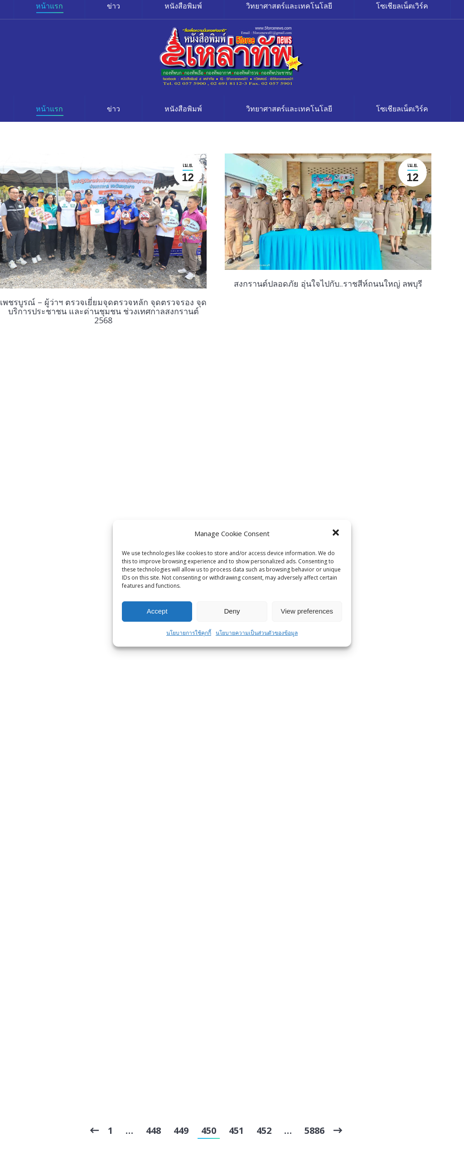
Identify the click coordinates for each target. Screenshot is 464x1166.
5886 (314, 1130)
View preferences (307, 611)
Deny (232, 611)
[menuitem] (49, 108)
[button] (336, 533)
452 (263, 1130)
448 (153, 1130)
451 (236, 1130)
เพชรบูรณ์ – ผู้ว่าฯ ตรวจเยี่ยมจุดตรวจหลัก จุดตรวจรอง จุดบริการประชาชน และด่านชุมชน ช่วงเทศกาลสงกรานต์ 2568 (103, 311)
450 (208, 1130)
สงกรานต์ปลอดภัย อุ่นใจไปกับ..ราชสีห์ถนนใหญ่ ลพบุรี (328, 283)
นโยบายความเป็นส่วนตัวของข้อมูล (257, 633)
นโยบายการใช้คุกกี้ (188, 633)
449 (181, 1130)
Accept (157, 611)
